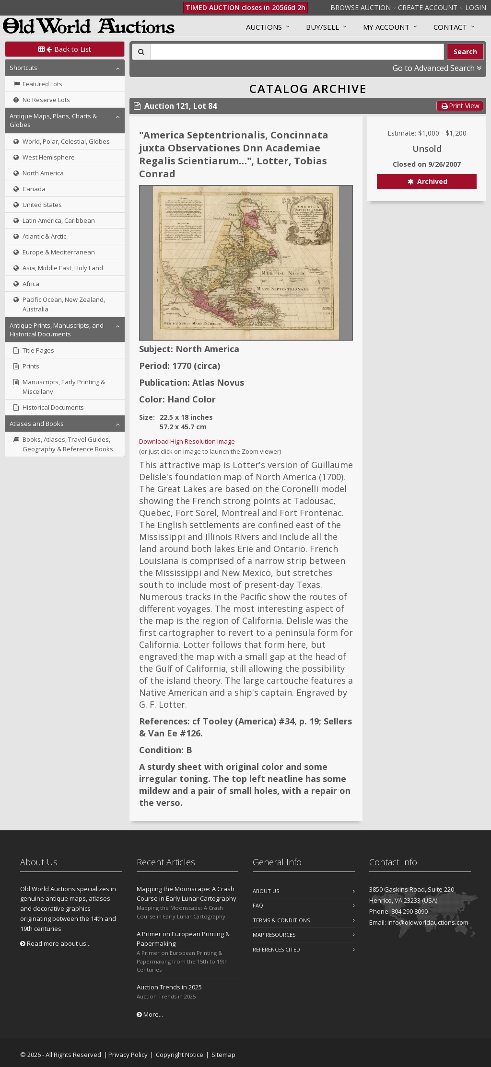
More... (150, 1014)
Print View (459, 105)
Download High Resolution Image (187, 441)
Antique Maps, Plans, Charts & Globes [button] (53, 120)
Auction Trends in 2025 (169, 987)
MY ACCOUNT (386, 27)
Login (475, 7)
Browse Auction (360, 7)
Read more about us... (55, 943)
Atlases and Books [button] (37, 423)
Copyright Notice (179, 1054)
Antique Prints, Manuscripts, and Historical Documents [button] (57, 329)
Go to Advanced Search (437, 68)
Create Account (427, 7)
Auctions (264, 27)
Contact (450, 27)
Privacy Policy (128, 1054)
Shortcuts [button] (23, 67)
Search (465, 51)
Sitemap (223, 1054)
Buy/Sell (322, 27)
